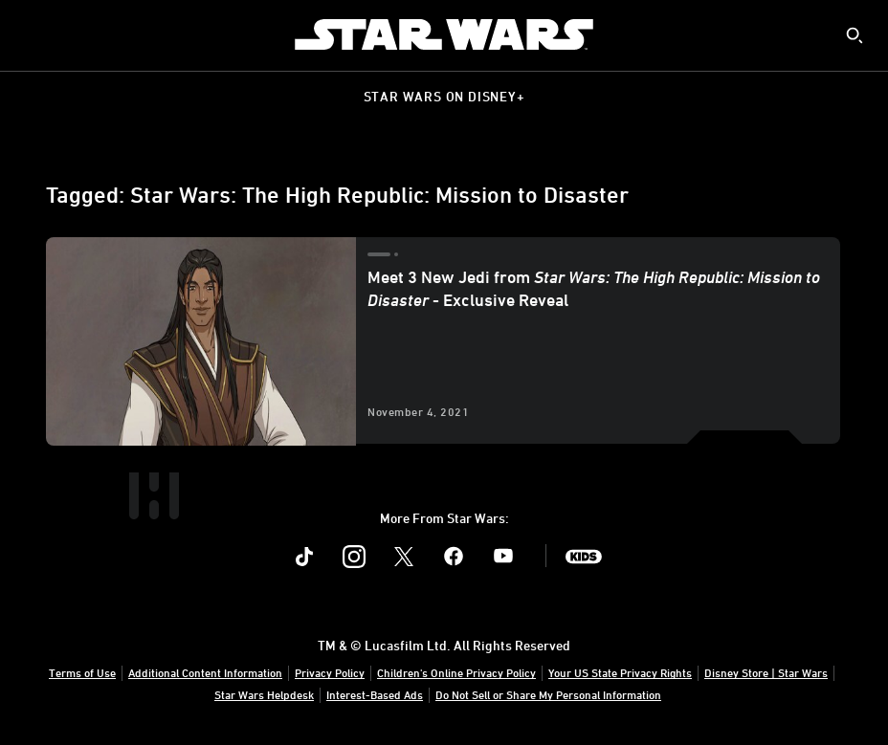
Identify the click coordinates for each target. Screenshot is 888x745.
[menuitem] (30, 34)
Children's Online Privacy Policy (456, 672)
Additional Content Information (205, 672)
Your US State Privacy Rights (620, 672)
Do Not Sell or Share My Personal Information (548, 694)
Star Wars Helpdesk (264, 694)
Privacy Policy (330, 672)
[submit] (854, 35)
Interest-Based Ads (374, 694)
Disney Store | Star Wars (766, 672)
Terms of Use (82, 672)
